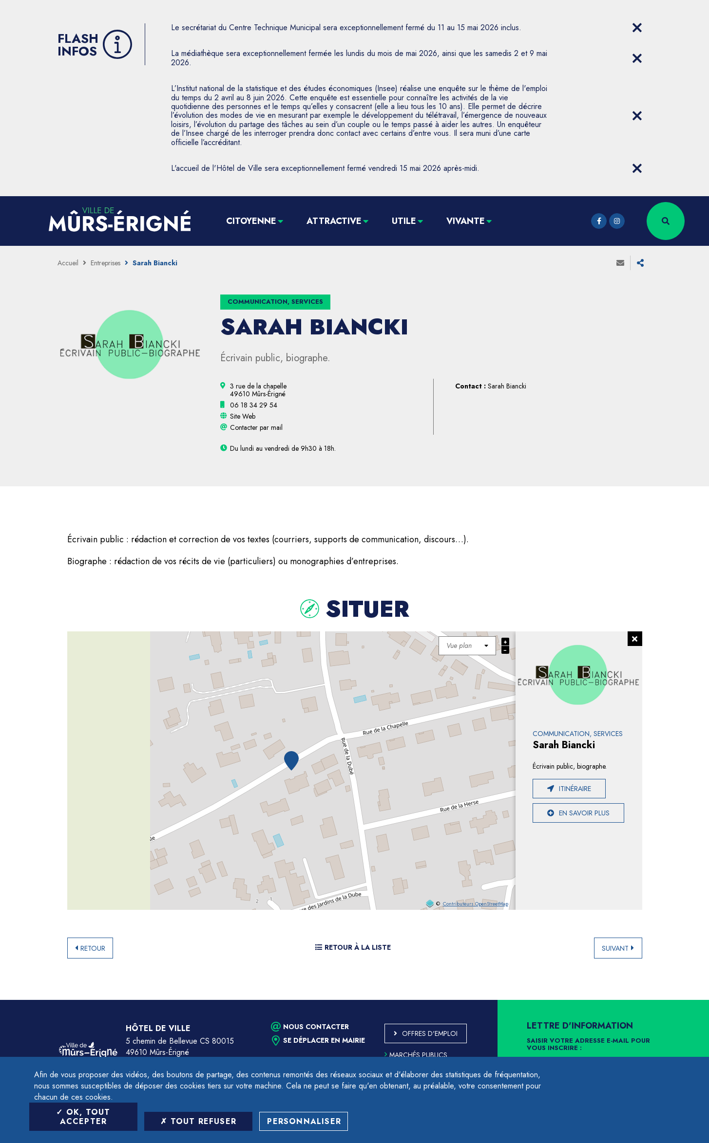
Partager (640, 263)
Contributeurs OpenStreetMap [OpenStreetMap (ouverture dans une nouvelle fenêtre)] (475, 904)
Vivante (465, 221)
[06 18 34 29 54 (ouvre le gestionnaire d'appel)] (253, 405)
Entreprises (105, 263)
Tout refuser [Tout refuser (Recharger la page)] (198, 1121)
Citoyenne (251, 221)
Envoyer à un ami (620, 263)
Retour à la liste (353, 947)
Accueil (67, 263)
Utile (404, 221)
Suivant (615, 948)
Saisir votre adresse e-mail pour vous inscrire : (588, 1044)
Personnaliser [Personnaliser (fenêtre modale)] (304, 1121)
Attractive (334, 221)
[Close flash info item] (637, 27)
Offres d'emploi (430, 1033)
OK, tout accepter (83, 1116)
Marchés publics (415, 1055)
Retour (92, 948)
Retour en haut (679, 999)
